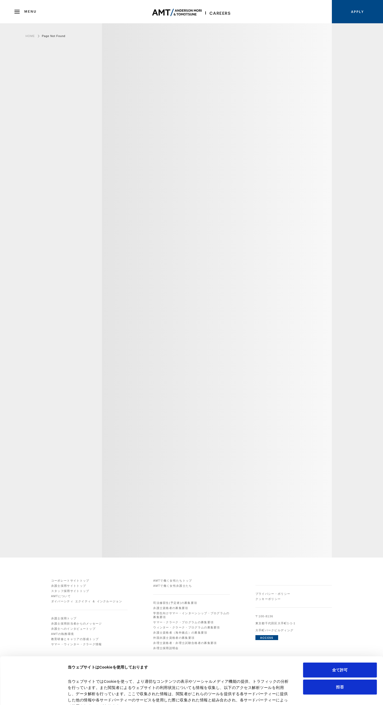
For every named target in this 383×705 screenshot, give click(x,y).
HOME (30, 36)
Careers (220, 13)
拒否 (340, 643)
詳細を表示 (249, 695)
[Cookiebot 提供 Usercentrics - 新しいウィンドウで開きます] (33, 695)
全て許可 (340, 626)
